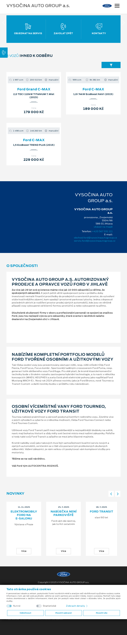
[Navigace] (117, 6)
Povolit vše (101, 613)
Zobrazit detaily (77, 605)
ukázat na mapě (103, 226)
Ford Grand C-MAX (33, 89)
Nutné (17, 605)
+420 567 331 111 (102, 231)
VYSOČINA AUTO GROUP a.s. (38, 6)
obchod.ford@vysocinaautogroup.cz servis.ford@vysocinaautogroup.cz (95, 239)
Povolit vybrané (63, 613)
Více (23, 551)
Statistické (49, 605)
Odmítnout (25, 613)
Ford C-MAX (93, 89)
